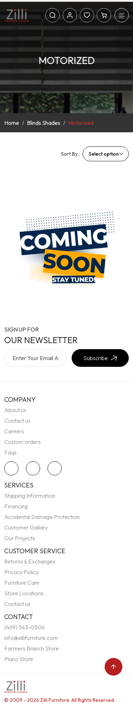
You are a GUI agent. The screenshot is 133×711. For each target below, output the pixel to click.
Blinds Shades (43, 122)
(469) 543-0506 (24, 627)
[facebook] (35, 468)
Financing (16, 506)
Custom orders (22, 441)
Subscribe (100, 358)
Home (11, 122)
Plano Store (18, 659)
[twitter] (13, 468)
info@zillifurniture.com (31, 637)
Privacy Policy (21, 572)
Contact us (17, 420)
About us (15, 410)
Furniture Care (21, 582)
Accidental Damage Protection (42, 516)
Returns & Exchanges (29, 561)
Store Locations (24, 593)
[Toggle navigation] (122, 15)
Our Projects (19, 538)
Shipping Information (29, 495)
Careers (14, 431)
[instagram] (56, 468)
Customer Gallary (26, 527)
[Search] (52, 15)
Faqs (10, 452)
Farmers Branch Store (31, 648)
